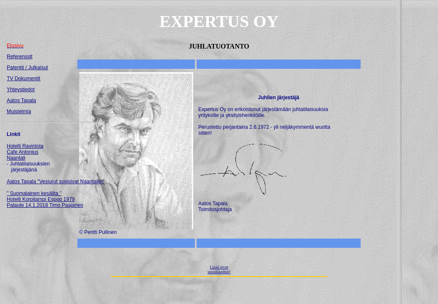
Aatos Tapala (21, 100)
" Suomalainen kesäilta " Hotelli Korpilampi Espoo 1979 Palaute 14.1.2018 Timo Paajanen (45, 199)
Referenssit (20, 57)
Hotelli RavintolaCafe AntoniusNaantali (25, 152)
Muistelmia (19, 111)
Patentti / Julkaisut (27, 68)
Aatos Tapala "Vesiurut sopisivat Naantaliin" (55, 182)
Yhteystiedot (21, 89)
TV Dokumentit (23, 78)
